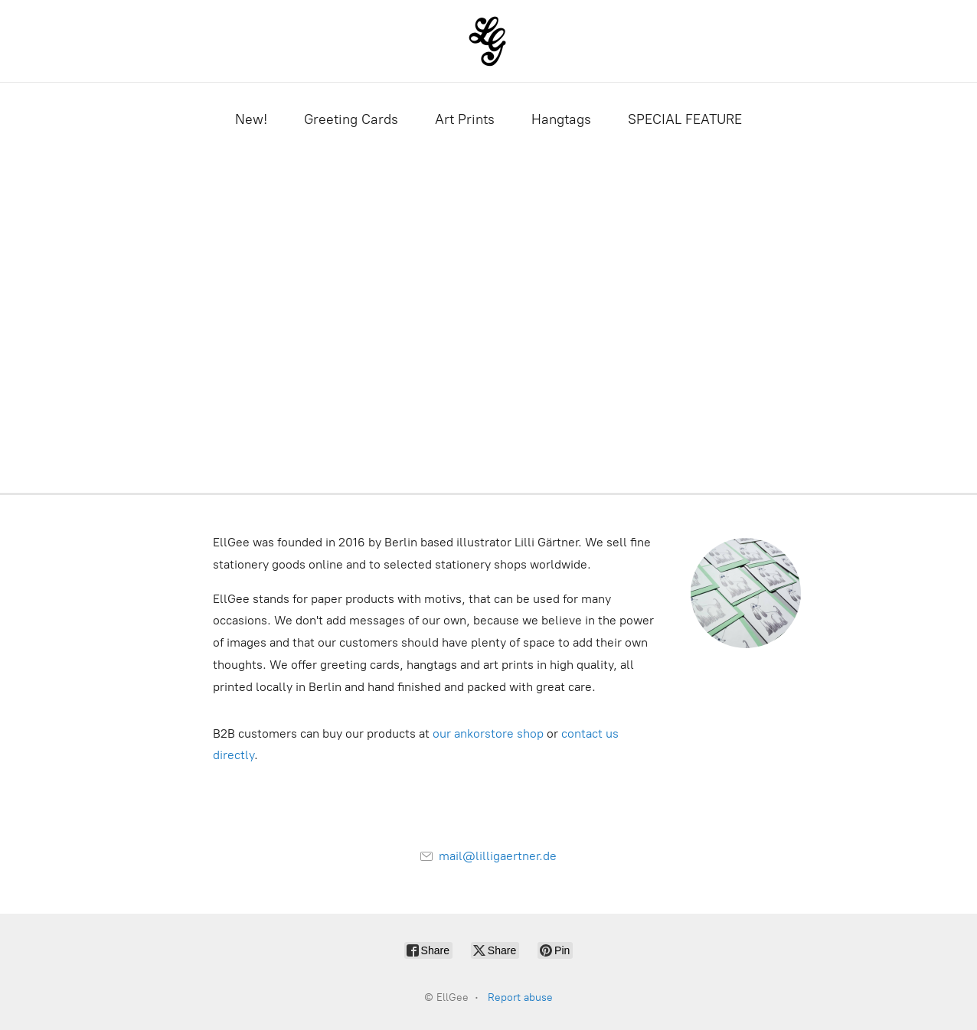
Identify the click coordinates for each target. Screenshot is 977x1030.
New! (251, 119)
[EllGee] (489, 41)
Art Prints (465, 119)
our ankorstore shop (488, 733)
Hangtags (561, 119)
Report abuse (520, 997)
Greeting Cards (351, 119)
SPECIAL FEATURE (685, 119)
